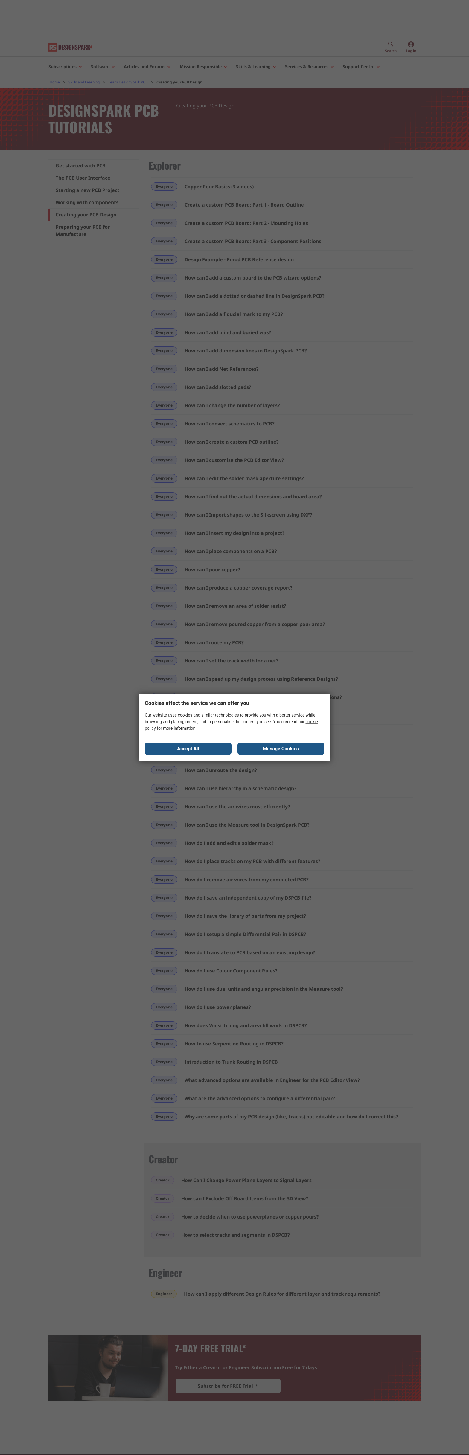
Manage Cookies (281, 749)
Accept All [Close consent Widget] (188, 749)
